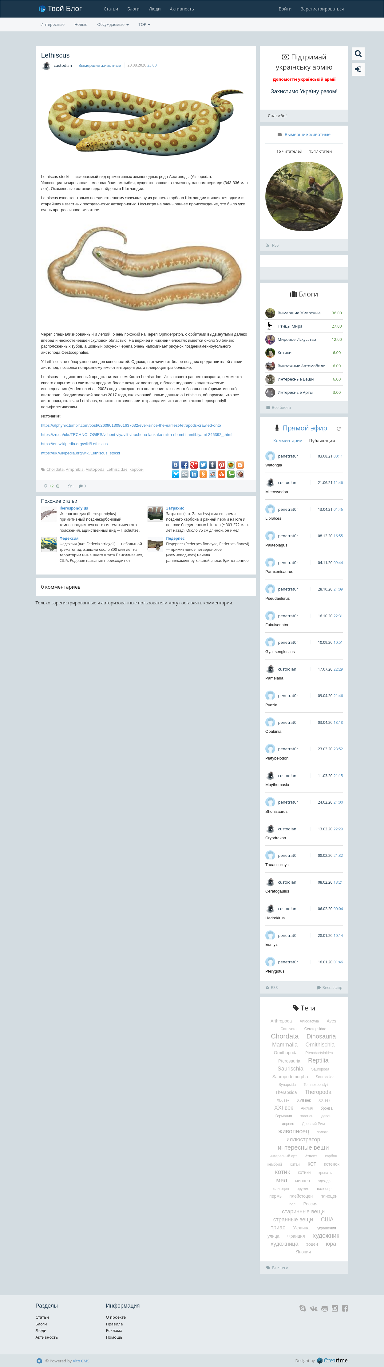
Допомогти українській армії (304, 79)
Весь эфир (329, 987)
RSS (272, 245)
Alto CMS (81, 1361)
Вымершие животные (99, 65)
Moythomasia (277, 784)
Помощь (114, 1337)
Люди (154, 9)
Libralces (273, 518)
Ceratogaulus (277, 891)
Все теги (277, 1267)
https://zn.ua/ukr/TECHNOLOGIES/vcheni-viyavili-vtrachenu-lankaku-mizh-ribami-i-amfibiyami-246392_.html (136, 434)
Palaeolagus (276, 545)
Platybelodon (276, 758)
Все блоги (278, 407)
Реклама (114, 1330)
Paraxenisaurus (279, 571)
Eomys (271, 944)
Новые (80, 24)
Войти (285, 9)
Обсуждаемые (113, 24)
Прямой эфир (305, 427)
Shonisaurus (276, 811)
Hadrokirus (275, 918)
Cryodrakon (275, 838)
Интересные (53, 24)
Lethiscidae (117, 469)
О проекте (116, 1317)
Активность (182, 9)
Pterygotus (274, 971)
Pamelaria (274, 678)
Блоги (133, 9)
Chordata (55, 469)
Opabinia (273, 731)
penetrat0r (288, 456)
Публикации (322, 440)
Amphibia (75, 469)
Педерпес (175, 538)
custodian (63, 65)
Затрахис (175, 508)
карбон (137, 469)
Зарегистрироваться (322, 9)
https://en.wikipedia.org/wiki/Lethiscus (74, 444)
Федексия (69, 538)
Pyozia (271, 705)
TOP (144, 24)
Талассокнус (277, 864)
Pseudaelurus (277, 598)
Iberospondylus (74, 508)
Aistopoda (95, 469)
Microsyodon (276, 492)
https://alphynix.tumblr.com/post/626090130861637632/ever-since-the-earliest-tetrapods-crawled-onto (131, 425)
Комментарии (288, 440)
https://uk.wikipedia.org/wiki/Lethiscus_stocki (80, 453)
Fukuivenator (276, 625)
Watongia (273, 465)
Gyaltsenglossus (280, 651)
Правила (114, 1324)
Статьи (111, 9)
